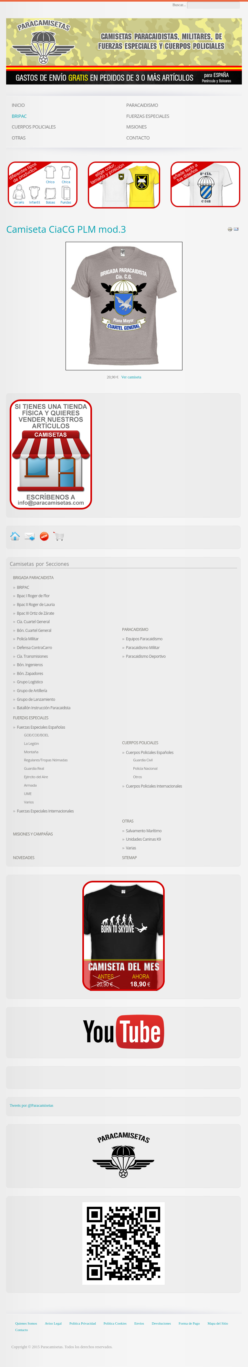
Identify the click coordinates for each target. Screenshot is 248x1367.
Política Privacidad (82, 1323)
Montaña (31, 751)
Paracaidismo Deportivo (146, 656)
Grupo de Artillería (32, 690)
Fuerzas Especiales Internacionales (45, 811)
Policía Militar (27, 639)
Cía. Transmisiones (32, 656)
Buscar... (179, 5)
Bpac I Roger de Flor (33, 596)
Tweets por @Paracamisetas (31, 1105)
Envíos (139, 1323)
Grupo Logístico (30, 682)
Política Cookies (115, 1323)
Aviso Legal (53, 1323)
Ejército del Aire (36, 776)
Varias (131, 848)
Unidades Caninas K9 (143, 839)
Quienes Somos (26, 1323)
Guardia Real (34, 768)
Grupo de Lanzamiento (36, 699)
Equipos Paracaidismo (144, 639)
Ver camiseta (131, 377)
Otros (137, 776)
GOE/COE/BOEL (36, 735)
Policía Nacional (145, 768)
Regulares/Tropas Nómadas (45, 759)
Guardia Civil (142, 759)
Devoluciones (161, 1323)
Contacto (21, 1330)
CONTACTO (138, 138)
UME (27, 793)
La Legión (31, 743)
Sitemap (129, 857)
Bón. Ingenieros (30, 664)
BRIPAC (23, 587)
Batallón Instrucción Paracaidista (43, 708)
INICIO (18, 105)
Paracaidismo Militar (143, 647)
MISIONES (136, 127)
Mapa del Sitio (218, 1323)
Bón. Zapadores (30, 673)
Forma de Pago (189, 1323)
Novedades (23, 857)
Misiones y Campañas (33, 834)
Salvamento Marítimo (143, 831)
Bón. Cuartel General (34, 630)
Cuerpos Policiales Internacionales (154, 786)
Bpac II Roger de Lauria (36, 604)
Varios (29, 802)
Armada (30, 785)
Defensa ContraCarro (34, 647)
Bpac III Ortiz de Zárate (35, 613)
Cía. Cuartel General (33, 621)
